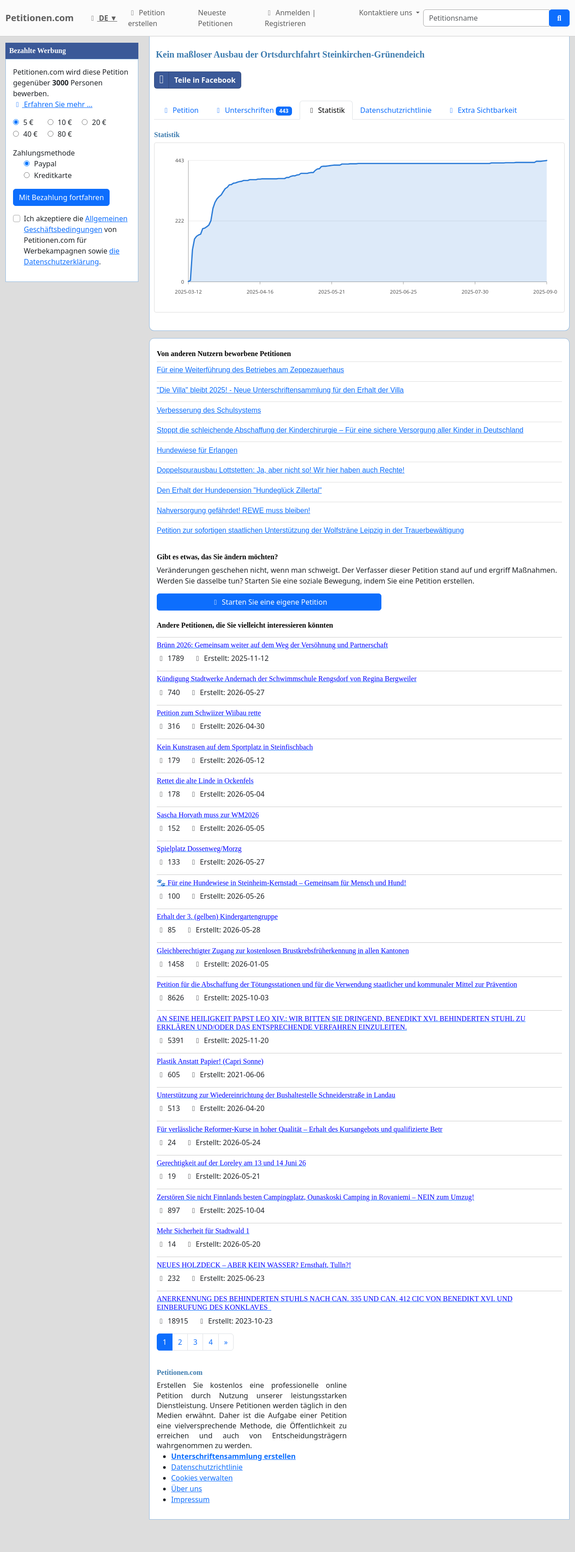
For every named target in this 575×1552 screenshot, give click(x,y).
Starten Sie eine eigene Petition (269, 602)
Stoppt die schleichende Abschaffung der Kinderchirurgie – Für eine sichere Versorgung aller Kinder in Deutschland (340, 430)
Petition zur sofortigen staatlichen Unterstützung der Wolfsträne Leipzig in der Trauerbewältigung (310, 530)
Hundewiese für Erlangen (197, 450)
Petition (180, 110)
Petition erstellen (146, 18)
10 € (65, 392)
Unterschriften (253, 110)
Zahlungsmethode (44, 423)
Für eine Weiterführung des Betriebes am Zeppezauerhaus (250, 370)
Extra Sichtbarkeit (482, 110)
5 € (28, 392)
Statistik (326, 110)
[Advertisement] (71, 171)
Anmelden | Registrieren (290, 18)
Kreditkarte (53, 445)
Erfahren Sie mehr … (53, 374)
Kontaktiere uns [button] (386, 13)
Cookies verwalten (202, 1478)
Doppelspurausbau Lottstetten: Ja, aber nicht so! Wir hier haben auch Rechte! (280, 470)
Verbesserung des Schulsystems (209, 410)
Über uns (186, 1489)
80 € (65, 404)
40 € (30, 404)
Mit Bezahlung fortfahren (61, 467)
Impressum (190, 1499)
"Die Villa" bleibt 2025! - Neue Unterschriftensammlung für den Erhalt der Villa (280, 390)
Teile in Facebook (195, 80)
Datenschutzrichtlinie (396, 110)
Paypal (45, 433)
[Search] (486, 18)
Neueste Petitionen (215, 18)
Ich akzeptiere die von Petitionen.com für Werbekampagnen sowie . (76, 509)
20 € (99, 392)
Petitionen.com (39, 18)
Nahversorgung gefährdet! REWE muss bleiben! (233, 510)
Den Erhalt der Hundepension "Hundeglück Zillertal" (239, 490)
